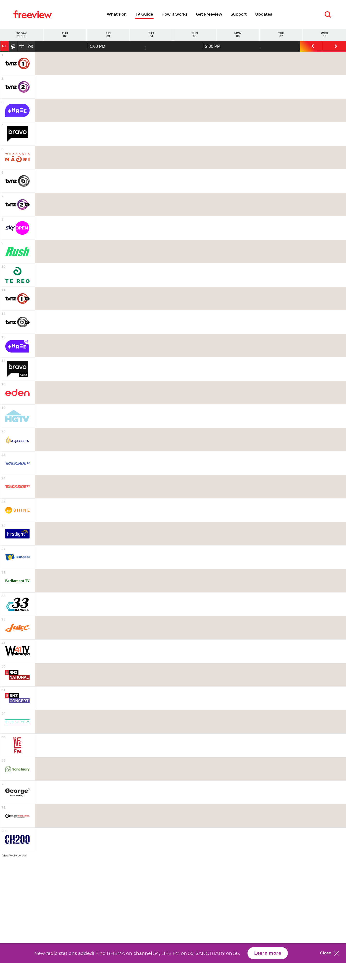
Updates (263, 14)
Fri (108, 35)
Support (239, 14)
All (4, 46)
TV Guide (144, 14)
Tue (281, 35)
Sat (151, 35)
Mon (237, 35)
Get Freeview (209, 14)
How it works (174, 14)
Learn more (267, 953)
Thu (64, 35)
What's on (117, 14)
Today (21, 35)
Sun (194, 35)
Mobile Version (17, 855)
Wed (324, 35)
